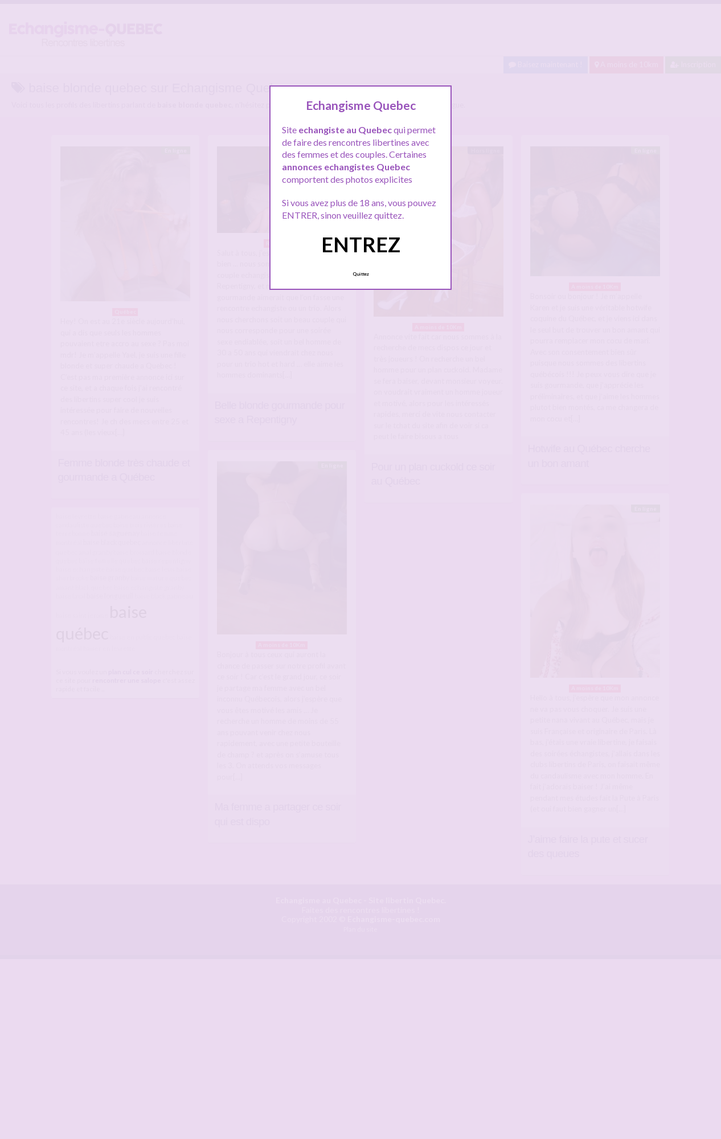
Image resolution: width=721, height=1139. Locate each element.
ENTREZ (360, 244)
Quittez (361, 274)
